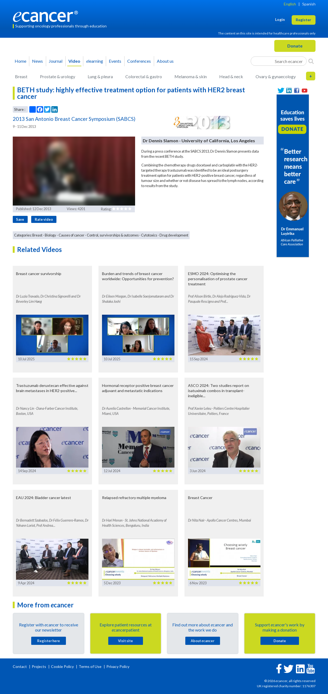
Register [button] (303, 19)
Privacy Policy (117, 666)
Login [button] (280, 19)
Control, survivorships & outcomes (113, 235)
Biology (50, 235)
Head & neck (231, 76)
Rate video (44, 219)
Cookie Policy (62, 666)
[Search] (311, 61)
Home (20, 61)
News (37, 61)
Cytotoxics (149, 235)
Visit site (125, 641)
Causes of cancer (71, 235)
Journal (55, 61)
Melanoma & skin (190, 76)
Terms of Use (90, 666)
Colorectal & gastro (143, 76)
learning (94, 61)
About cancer (202, 641)
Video (74, 61)
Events (115, 61)
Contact (20, 666)
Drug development (174, 235)
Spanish (309, 4)
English (290, 4)
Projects (39, 666)
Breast (21, 76)
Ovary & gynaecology (276, 76)
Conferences (139, 61)
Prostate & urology (57, 76)
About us (165, 61)
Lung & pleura (100, 76)
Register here (48, 641)
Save (20, 219)
